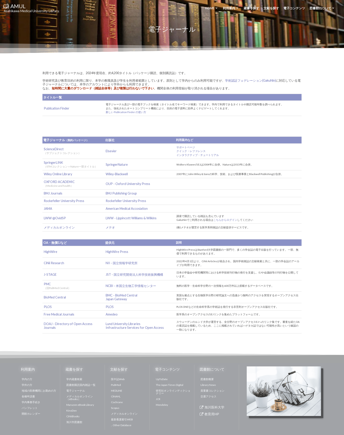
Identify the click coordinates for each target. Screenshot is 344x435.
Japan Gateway (116, 299)
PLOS (48, 307)
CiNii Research (54, 263)
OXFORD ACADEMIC (59, 182)
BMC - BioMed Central (121, 295)
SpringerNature (117, 164)
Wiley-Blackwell (117, 174)
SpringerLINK (53, 162)
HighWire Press (117, 252)
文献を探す (271, 8)
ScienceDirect (54, 149)
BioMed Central (55, 297)
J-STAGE (50, 274)
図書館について (322, 8)
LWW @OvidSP (55, 218)
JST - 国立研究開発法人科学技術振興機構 (134, 274)
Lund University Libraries (123, 324)
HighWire (50, 252)
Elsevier (111, 151)
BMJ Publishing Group (121, 193)
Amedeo (112, 314)
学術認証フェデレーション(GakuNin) (250, 80)
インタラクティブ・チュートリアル (197, 155)
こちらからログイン (225, 219)
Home (211, 8)
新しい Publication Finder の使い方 (126, 112)
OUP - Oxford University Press (128, 184)
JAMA (48, 208)
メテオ (110, 227)
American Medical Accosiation (127, 208)
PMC (57, 285)
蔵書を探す (251, 8)
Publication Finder (56, 108)
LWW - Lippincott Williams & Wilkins (131, 218)
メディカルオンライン (59, 227)
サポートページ (185, 147)
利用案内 (231, 8)
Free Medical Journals (59, 314)
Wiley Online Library (58, 174)
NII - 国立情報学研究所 (122, 263)
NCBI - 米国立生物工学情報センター (131, 286)
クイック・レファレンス (191, 151)
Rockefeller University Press (64, 201)
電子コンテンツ (294, 8)
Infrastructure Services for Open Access (135, 327)
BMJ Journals (53, 193)
